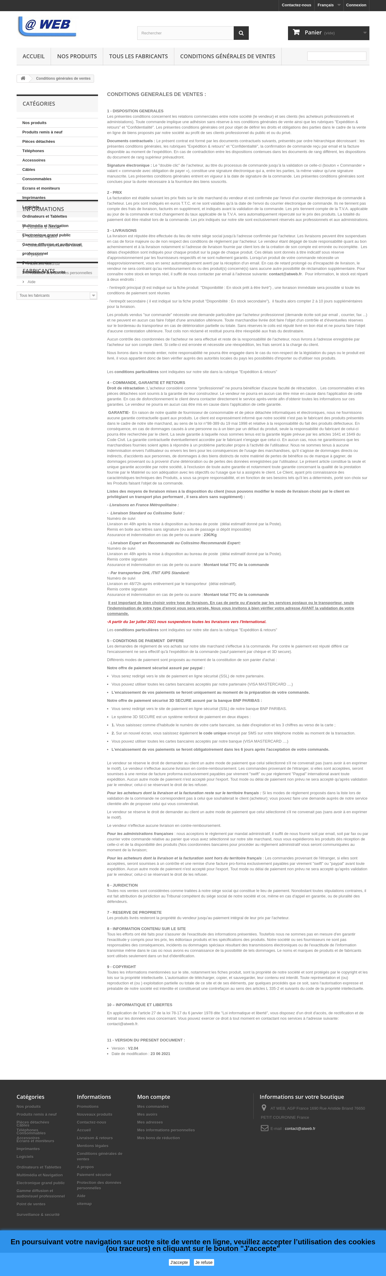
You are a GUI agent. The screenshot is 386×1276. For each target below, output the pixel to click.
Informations (43, 295)
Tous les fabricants (138, 56)
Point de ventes (36, 263)
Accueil (34, 56)
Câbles (28, 169)
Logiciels (30, 207)
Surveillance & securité (43, 272)
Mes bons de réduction (158, 1138)
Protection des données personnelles (59, 356)
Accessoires (34, 160)
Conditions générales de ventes (227, 56)
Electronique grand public (46, 235)
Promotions (88, 1106)
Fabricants (39, 388)
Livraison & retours (43, 311)
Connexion (356, 5)
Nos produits (77, 56)
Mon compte (153, 1096)
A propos (35, 338)
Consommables (37, 179)
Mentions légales (42, 320)
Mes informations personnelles (166, 1130)
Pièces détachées (38, 141)
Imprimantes (34, 197)
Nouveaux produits (94, 1114)
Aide (31, 365)
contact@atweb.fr (300, 1128)
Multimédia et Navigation (45, 225)
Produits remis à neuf (42, 132)
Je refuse (204, 1262)
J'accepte (179, 1262)
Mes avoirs (147, 1114)
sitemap (84, 1203)
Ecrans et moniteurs (41, 188)
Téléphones (33, 151)
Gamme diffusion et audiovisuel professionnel (51, 249)
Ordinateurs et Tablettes (44, 216)
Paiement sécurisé (43, 347)
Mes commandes (153, 1106)
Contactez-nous (297, 5)
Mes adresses (150, 1122)
